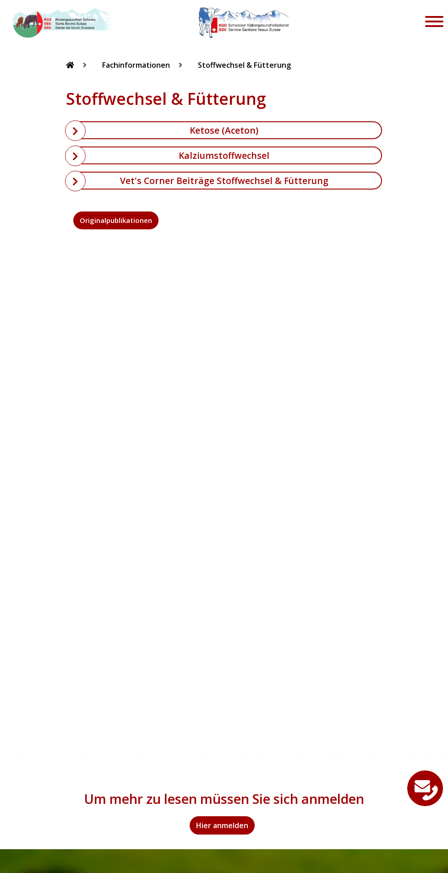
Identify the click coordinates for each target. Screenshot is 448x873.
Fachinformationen (137, 65)
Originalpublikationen (116, 220)
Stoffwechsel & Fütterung (244, 65)
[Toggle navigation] (434, 23)
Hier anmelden (222, 825)
